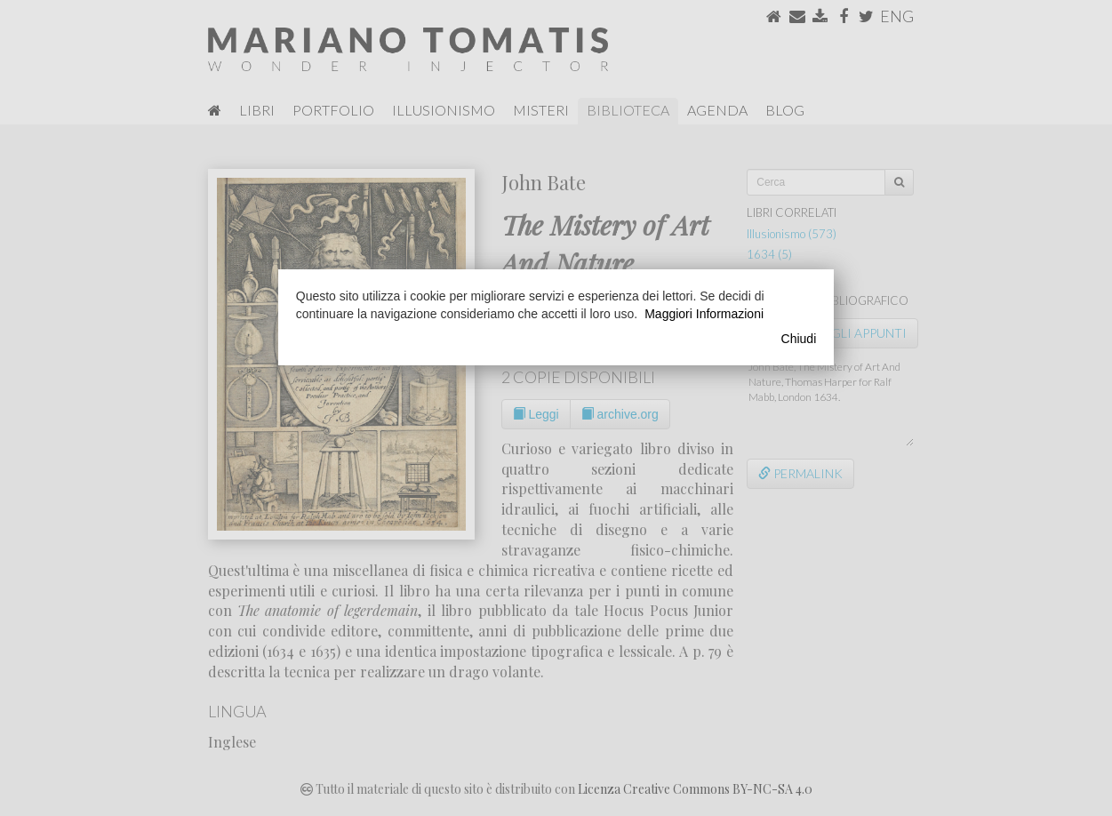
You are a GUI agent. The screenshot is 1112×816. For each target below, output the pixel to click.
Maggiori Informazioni (704, 314)
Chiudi (799, 339)
